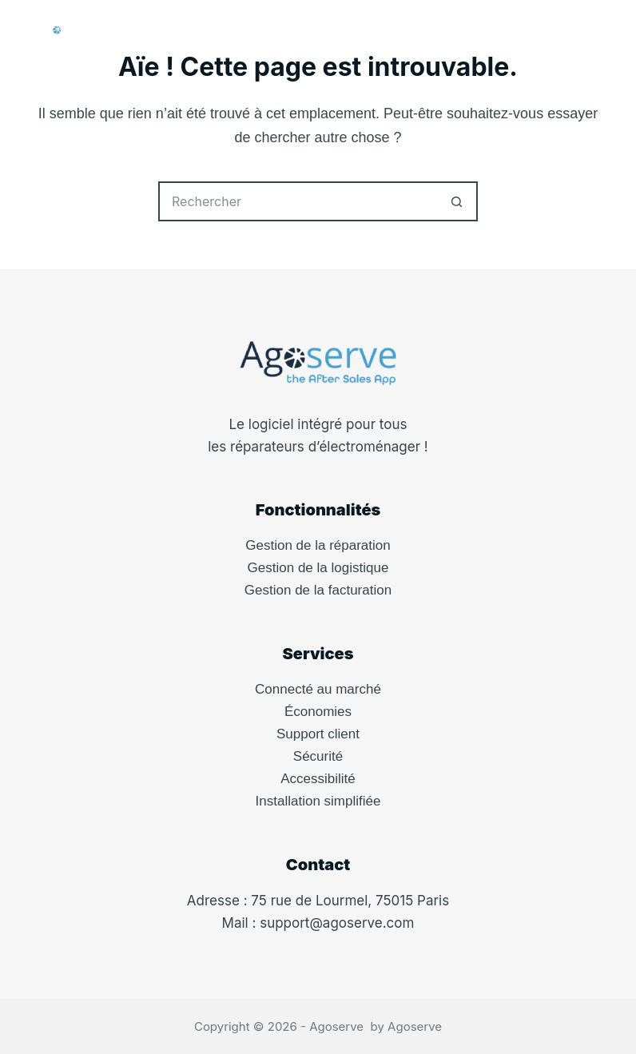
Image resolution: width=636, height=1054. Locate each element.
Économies (318, 711)
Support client (318, 734)
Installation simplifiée (318, 801)
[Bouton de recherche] (458, 201)
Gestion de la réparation (317, 545)
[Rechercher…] (298, 201)
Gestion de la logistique (318, 567)
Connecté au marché (318, 689)
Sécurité (318, 756)
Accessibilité (318, 778)
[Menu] (597, 32)
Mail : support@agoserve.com (318, 923)
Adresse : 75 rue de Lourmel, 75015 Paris (318, 901)
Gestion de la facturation (318, 590)
